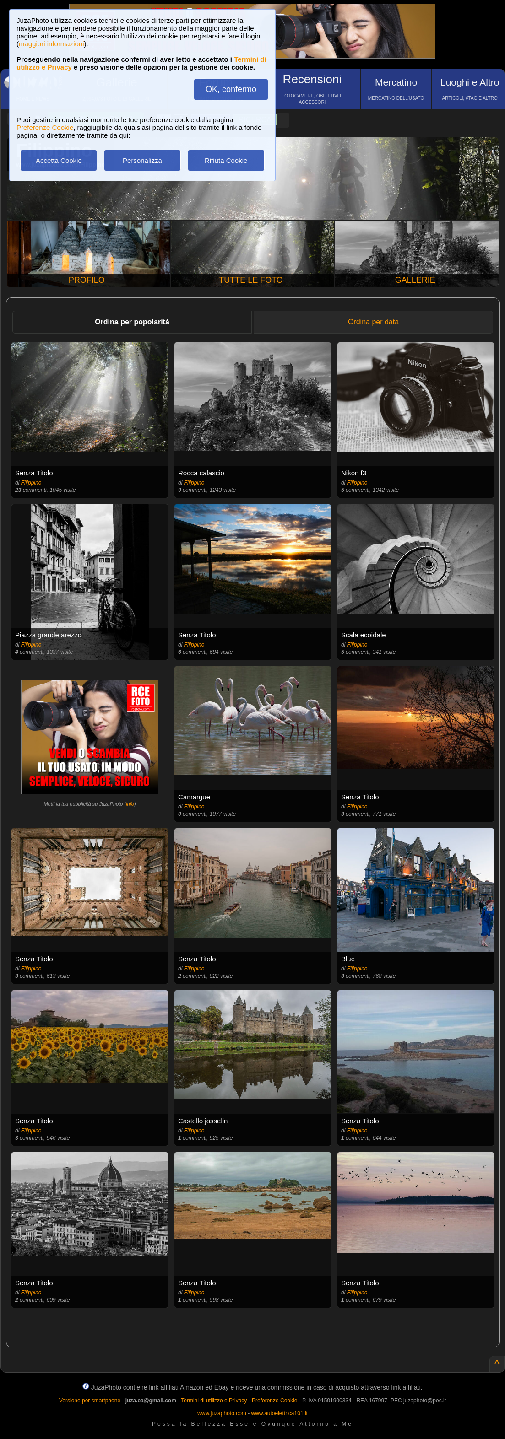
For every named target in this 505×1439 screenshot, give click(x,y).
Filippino (31, 483)
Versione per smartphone (89, 1400)
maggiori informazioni (51, 44)
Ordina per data (373, 322)
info (130, 804)
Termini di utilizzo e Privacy (214, 1400)
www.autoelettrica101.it (279, 1413)
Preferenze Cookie (44, 127)
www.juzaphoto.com (221, 1413)
